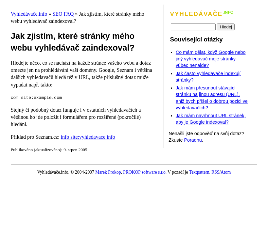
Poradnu (193, 140)
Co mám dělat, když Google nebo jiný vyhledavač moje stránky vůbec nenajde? (211, 59)
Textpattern (199, 172)
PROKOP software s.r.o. (145, 172)
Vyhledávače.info (29, 14)
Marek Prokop (108, 172)
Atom (226, 172)
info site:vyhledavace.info (88, 137)
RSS (215, 172)
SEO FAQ (63, 14)
